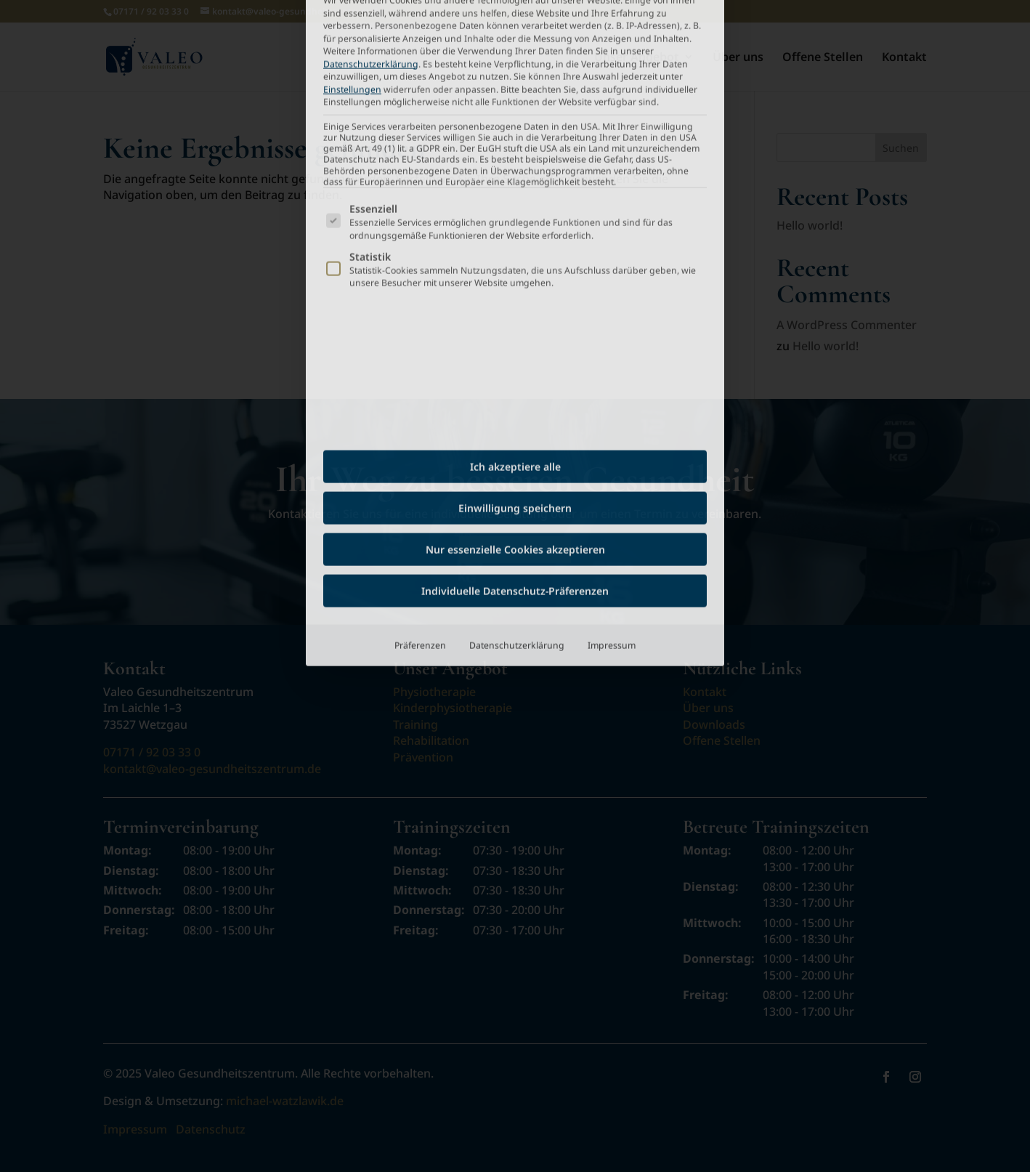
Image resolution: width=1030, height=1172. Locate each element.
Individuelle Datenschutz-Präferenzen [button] (515, 389)
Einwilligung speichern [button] (515, 306)
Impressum (612, 443)
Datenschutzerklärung (516, 443)
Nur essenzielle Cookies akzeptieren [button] (515, 348)
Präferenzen (420, 443)
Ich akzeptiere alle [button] (515, 265)
